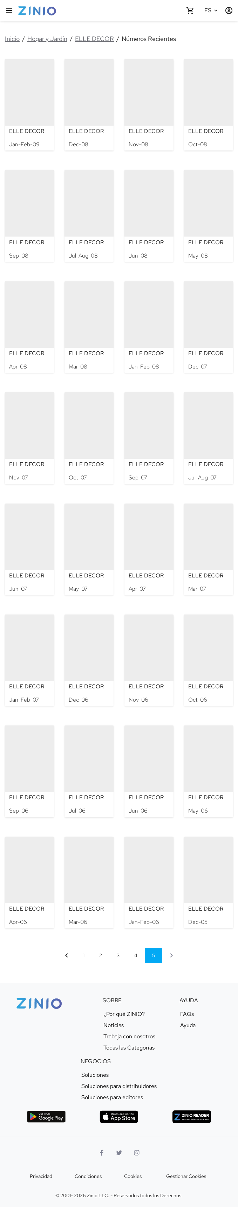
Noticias (113, 1025)
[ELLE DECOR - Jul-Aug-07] (208, 438)
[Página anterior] (66, 955)
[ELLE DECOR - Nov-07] (29, 438)
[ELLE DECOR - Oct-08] (208, 104)
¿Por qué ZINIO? (124, 1014)
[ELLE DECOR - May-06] (208, 771)
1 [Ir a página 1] (83, 955)
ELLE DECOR (94, 39)
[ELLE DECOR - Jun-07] (29, 549)
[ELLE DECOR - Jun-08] (149, 215)
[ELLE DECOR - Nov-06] (149, 660)
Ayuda (188, 1025)
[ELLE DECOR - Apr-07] (149, 549)
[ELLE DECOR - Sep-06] (29, 771)
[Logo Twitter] (119, 1152)
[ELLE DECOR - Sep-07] (149, 438)
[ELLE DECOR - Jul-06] (89, 771)
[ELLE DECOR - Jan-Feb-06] (149, 882)
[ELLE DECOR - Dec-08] (89, 104)
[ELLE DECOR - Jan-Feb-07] (29, 660)
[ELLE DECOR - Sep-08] (29, 215)
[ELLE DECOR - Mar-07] (208, 549)
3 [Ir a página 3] (118, 955)
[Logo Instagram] (136, 1152)
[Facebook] (101, 1152)
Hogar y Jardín (47, 39)
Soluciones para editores (112, 1097)
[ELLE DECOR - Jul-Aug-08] (89, 215)
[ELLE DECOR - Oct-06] (208, 660)
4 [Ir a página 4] (135, 955)
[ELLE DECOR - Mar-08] (89, 327)
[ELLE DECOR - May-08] (208, 215)
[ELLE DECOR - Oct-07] (89, 438)
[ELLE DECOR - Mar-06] (89, 882)
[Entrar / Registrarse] (229, 10)
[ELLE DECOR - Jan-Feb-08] (149, 327)
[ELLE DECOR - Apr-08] (29, 327)
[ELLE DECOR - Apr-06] (29, 882)
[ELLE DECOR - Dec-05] (208, 882)
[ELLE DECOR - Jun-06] (149, 771)
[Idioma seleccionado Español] (212, 10)
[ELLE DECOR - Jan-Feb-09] (29, 104)
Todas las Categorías (129, 1048)
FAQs (187, 1014)
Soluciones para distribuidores (119, 1086)
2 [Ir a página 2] (100, 955)
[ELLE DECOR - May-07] (89, 549)
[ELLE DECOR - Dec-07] (208, 327)
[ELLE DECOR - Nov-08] (149, 104)
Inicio (12, 39)
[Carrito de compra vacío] (190, 10)
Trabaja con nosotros (129, 1036)
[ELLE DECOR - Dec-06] (89, 660)
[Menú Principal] (9, 10)
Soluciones (95, 1075)
